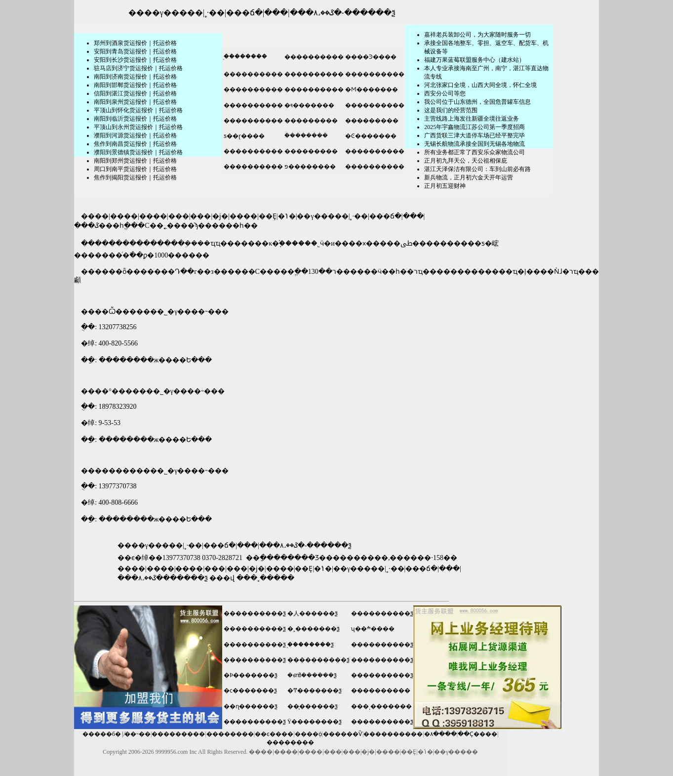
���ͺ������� (381, 706)
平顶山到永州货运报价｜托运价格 (138, 127)
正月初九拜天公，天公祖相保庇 (465, 160)
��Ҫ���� (477, 734)
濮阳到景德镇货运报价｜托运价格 (138, 152)
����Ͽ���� (370, 56)
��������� (310, 120)
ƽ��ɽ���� (243, 135)
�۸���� (440, 734)
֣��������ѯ (310, 644)
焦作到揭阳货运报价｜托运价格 (135, 177)
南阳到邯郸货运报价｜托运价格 (135, 85)
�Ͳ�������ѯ (314, 690)
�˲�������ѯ (313, 628)
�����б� (101, 734)
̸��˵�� (137, 734)
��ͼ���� (274, 734)
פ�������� (309, 166)
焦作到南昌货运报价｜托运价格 (135, 143)
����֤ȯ (308, 734)
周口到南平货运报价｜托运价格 (135, 169)
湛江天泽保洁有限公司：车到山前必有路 (477, 169)
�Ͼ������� (370, 135)
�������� (230, 734)
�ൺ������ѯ (312, 675)
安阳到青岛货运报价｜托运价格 (135, 51)
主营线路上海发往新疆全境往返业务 (471, 118)
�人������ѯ (312, 613)
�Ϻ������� (371, 89)
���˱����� (265, 578)
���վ (222, 578)
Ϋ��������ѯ (314, 721)
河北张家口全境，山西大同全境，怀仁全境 (480, 85)
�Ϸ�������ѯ (250, 675)
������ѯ (370, 12)
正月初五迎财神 (445, 185)
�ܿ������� (305, 135)
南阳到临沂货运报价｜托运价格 (135, 118)
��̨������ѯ (312, 706)
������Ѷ (342, 734)
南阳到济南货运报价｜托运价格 (135, 76)
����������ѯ (255, 613)
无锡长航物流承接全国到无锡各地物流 (474, 143)
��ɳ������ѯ (250, 706)
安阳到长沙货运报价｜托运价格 (135, 59)
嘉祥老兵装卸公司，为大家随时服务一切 (477, 34)
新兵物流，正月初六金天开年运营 (468, 177)
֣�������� (244, 56)
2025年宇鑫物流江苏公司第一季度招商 (474, 127)
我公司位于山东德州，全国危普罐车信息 (477, 101)
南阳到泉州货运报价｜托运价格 (135, 101)
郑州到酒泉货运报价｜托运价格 (135, 43)
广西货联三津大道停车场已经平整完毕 (474, 135)
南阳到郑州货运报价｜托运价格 (135, 160)
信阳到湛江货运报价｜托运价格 (135, 93)
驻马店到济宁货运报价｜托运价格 (138, 68)
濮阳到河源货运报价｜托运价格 (135, 135)
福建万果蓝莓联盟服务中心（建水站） (474, 59)
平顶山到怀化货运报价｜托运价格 (138, 110)
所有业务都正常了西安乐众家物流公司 (474, 152)
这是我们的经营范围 (450, 110)
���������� (313, 56)
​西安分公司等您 (445, 93)
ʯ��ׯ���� (373, 628)
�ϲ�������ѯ (250, 690)
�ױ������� (308, 105)
